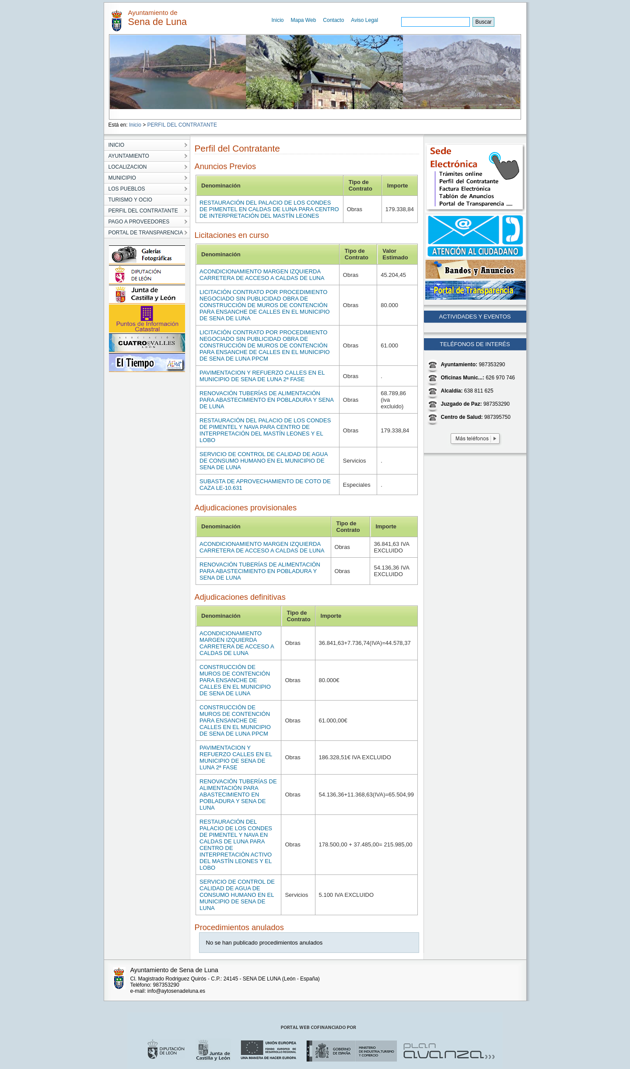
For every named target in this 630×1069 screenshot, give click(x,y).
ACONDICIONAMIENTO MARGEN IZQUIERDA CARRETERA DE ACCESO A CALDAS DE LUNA (262, 274)
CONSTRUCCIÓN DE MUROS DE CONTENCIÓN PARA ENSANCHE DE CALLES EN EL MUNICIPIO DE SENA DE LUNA (235, 680)
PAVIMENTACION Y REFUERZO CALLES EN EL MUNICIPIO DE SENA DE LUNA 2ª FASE (262, 375)
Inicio (278, 20)
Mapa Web (303, 20)
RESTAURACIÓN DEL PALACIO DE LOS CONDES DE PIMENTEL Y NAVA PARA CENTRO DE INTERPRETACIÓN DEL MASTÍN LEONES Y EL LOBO (265, 430)
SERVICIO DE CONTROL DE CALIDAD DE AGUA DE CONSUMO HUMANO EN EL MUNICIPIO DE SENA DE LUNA (264, 461)
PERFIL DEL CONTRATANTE (182, 125)
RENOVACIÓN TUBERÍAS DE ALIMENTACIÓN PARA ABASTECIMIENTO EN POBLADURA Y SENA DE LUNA (266, 400)
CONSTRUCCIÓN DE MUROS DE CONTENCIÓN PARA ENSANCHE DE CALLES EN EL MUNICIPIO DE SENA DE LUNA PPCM (235, 720)
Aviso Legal (364, 20)
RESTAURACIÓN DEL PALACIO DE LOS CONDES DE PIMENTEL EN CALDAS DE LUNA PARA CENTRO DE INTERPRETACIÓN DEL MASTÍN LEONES (269, 209)
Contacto (333, 20)
